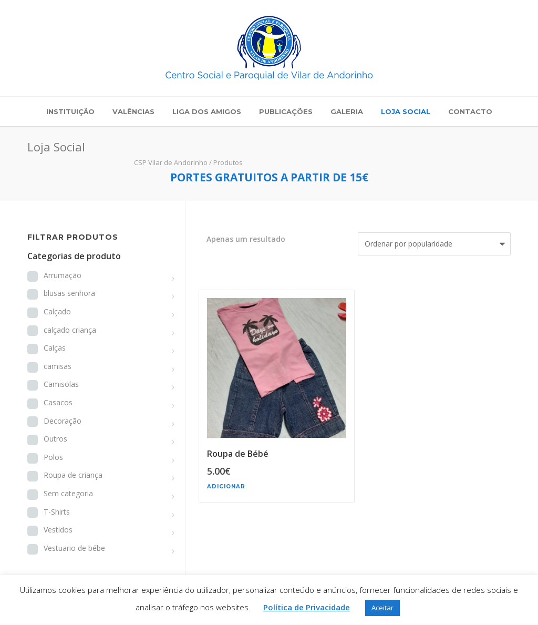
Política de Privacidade (306, 607)
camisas (57, 366)
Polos (53, 457)
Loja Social (405, 111)
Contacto (470, 111)
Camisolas (61, 384)
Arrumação (62, 275)
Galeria (346, 111)
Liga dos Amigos (206, 111)
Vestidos (58, 530)
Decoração (62, 421)
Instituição (70, 111)
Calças (55, 348)
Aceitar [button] (382, 607)
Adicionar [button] (226, 486)
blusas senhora (69, 293)
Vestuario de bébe (74, 548)
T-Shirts (57, 512)
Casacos (58, 402)
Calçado (57, 311)
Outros (55, 439)
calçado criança (70, 330)
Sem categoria (68, 493)
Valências (133, 111)
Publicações (286, 111)
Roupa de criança (73, 475)
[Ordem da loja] (434, 244)
